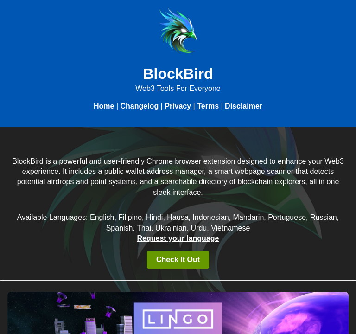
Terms (208, 106)
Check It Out (178, 259)
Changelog (139, 106)
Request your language (178, 238)
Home (104, 106)
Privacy (178, 106)
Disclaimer (243, 106)
